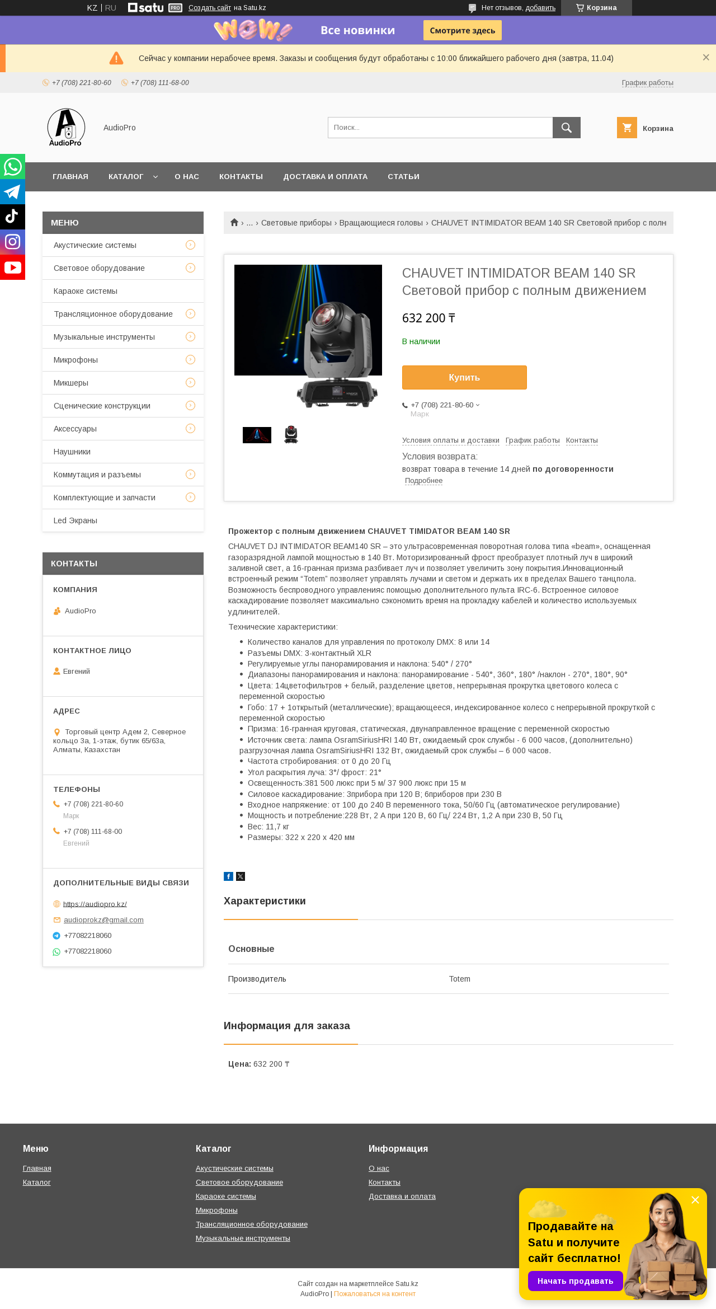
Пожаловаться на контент (375, 1294)
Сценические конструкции (102, 405)
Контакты (241, 176)
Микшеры (71, 382)
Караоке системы (85, 291)
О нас (187, 176)
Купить (465, 377)
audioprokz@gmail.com (104, 920)
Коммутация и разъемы (97, 474)
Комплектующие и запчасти (105, 497)
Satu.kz (406, 1284)
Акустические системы (95, 245)
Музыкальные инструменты (104, 336)
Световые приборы (296, 222)
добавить (540, 8)
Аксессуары (75, 428)
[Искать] (567, 127)
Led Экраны (75, 520)
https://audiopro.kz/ (95, 903)
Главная (70, 176)
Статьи (404, 176)
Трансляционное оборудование (113, 313)
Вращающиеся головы (381, 222)
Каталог (126, 176)
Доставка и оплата (325, 176)
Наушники (72, 451)
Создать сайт (210, 8)
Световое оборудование (99, 268)
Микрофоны (76, 359)
